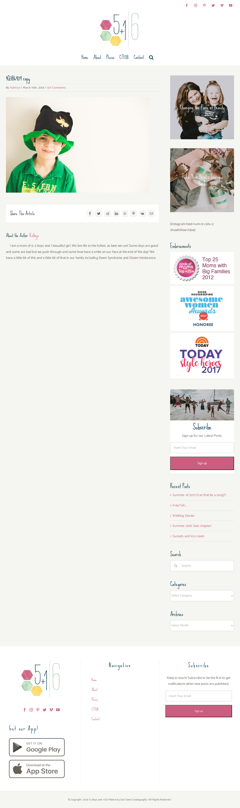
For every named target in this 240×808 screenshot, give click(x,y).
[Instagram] (31, 710)
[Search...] (202, 565)
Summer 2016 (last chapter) (192, 526)
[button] (151, 57)
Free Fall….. (180, 505)
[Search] (175, 565)
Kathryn (15, 87)
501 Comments (56, 87)
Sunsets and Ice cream (188, 536)
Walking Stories (183, 516)
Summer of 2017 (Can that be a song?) (199, 495)
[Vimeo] (51, 710)
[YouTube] (58, 710)
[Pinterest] (38, 710)
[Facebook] (24, 710)
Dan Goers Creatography (133, 800)
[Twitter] (44, 710)
